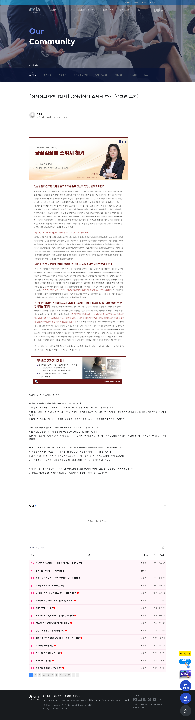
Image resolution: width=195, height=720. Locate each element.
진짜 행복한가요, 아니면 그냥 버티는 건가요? (55, 615)
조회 (155, 555)
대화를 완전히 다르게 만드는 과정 (50, 585)
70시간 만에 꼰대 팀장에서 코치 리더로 (53, 623)
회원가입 (152, 2)
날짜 (162, 555)
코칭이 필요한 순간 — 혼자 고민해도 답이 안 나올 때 (58, 578)
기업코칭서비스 (106, 10)
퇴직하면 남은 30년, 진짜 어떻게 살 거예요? (55, 600)
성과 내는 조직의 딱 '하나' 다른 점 (50, 571)
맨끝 (77, 675)
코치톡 (148, 707)
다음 (73, 675)
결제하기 (118, 75)
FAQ (146, 75)
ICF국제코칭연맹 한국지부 (141, 704)
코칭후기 (62, 75)
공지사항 (47, 75)
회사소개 (46, 696)
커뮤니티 (140, 10)
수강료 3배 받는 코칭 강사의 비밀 (50, 630)
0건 (38, 117)
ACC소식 (32, 75)
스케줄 (136, 2)
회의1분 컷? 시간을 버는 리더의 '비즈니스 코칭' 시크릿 (59, 563)
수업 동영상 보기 (81, 75)
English (162, 2)
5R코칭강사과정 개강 (45, 645)
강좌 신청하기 (101, 75)
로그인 (144, 2)
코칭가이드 (70, 10)
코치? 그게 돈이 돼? (44, 608)
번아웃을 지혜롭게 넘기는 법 (48, 653)
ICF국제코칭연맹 (156, 704)
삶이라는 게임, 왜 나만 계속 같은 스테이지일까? (56, 593)
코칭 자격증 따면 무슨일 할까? (49, 668)
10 (69, 675)
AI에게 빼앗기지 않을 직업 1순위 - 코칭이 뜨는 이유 (58, 638)
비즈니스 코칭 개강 (44, 660)
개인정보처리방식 (72, 696)
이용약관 (57, 696)
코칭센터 (54, 10)
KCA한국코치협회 (139, 707)
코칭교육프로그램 (85, 10)
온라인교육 (124, 10)
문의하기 (128, 2)
